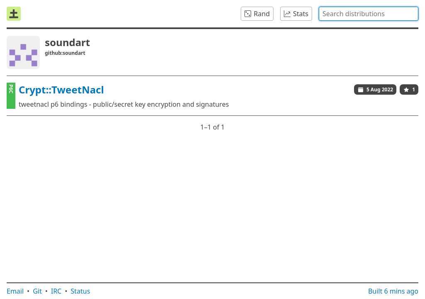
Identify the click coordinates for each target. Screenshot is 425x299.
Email (15, 291)
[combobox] (368, 14)
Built (393, 291)
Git (37, 291)
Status (80, 291)
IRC (56, 291)
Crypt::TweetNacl (61, 89)
